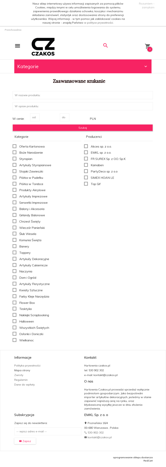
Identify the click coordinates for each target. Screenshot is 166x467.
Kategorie (82, 66)
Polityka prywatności (27, 365)
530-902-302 (94, 432)
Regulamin (21, 380)
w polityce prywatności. (99, 22)
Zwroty (18, 375)
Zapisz (25, 441)
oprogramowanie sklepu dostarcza (133, 457)
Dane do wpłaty (24, 384)
